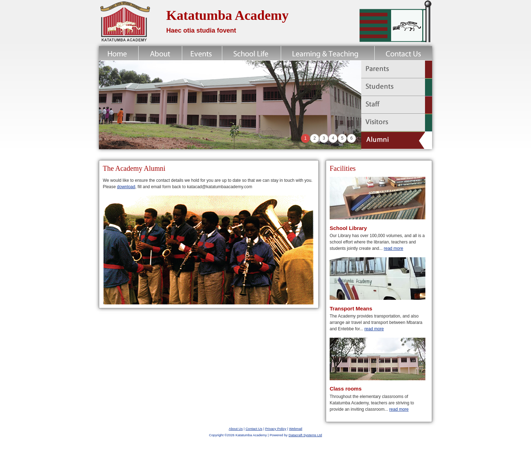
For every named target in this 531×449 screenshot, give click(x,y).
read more (393, 248)
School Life (251, 53)
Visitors (396, 122)
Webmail (295, 429)
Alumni (396, 140)
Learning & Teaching (327, 53)
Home (118, 53)
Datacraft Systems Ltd (305, 435)
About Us (235, 429)
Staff (396, 105)
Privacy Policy (275, 429)
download (126, 186)
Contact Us (403, 53)
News (202, 53)
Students (396, 87)
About (160, 53)
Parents (396, 69)
